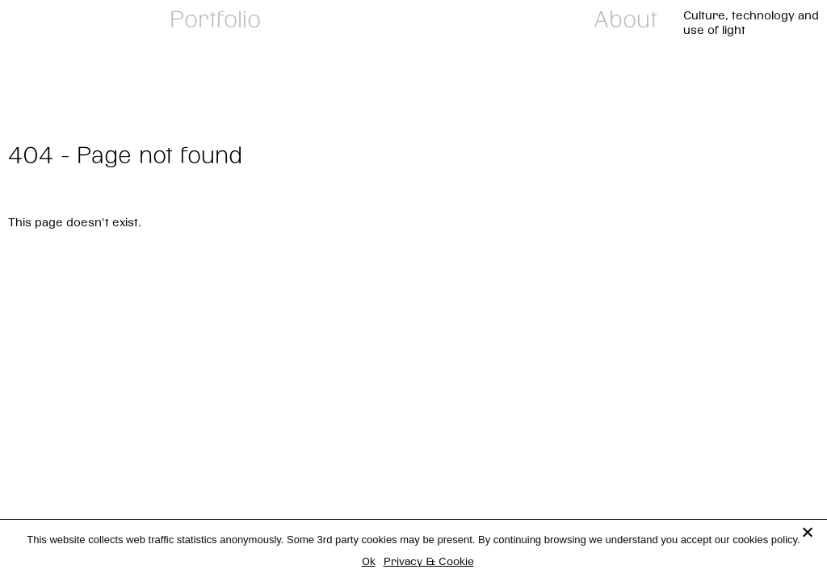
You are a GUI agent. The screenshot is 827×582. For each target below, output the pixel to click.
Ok (369, 561)
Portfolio (215, 19)
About (625, 19)
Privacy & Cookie (429, 561)
